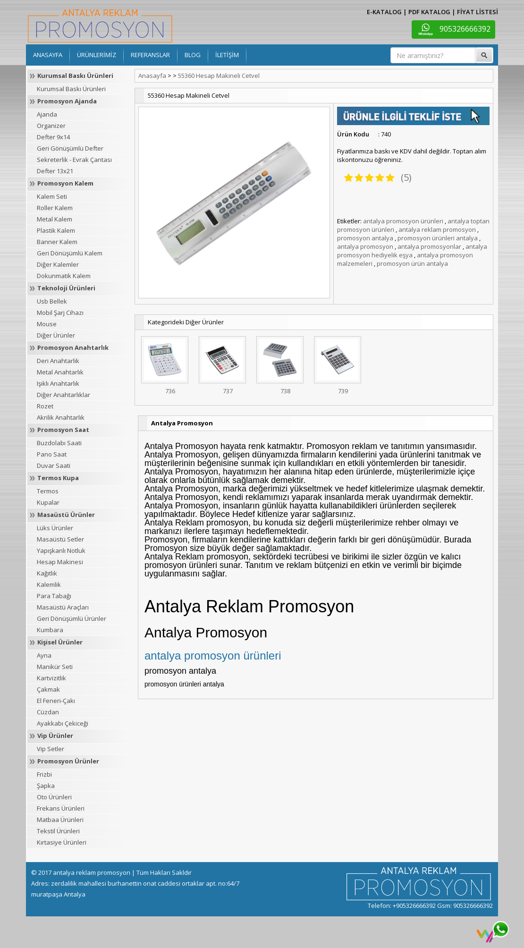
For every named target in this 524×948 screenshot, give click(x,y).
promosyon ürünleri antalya (437, 238)
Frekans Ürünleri (61, 808)
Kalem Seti (52, 196)
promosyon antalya (365, 238)
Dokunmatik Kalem (64, 275)
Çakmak (48, 689)
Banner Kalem (57, 241)
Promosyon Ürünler (68, 761)
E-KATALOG (384, 12)
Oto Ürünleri (54, 797)
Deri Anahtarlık (58, 360)
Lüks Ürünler (55, 528)
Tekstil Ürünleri (58, 831)
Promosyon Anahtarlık (73, 347)
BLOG (193, 55)
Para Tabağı (54, 596)
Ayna (44, 655)
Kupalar (48, 502)
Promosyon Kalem (65, 183)
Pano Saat (52, 454)
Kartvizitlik (51, 678)
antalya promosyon (365, 246)
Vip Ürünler (55, 735)
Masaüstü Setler (60, 539)
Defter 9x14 (53, 137)
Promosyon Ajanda (67, 101)
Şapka (46, 785)
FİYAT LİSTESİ (477, 12)
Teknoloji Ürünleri (66, 288)
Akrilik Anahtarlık (61, 417)
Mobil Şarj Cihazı (60, 312)
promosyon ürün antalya (412, 263)
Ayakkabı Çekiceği (62, 723)
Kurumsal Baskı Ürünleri (75, 75)
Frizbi (44, 774)
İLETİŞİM (227, 55)
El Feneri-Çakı (56, 700)
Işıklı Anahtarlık (58, 383)
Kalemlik (49, 584)
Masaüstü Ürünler (66, 514)
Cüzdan (48, 712)
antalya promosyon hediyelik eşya (412, 250)
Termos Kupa (58, 478)
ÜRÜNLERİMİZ (96, 55)
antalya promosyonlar (429, 246)
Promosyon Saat (63, 429)
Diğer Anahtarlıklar (63, 394)
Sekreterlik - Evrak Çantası (74, 159)
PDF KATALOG (429, 12)
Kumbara (50, 630)
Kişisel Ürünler (60, 642)
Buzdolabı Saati (59, 443)
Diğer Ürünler (56, 335)
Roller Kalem (55, 207)
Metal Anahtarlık (60, 372)
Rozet (45, 406)
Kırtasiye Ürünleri (61, 842)
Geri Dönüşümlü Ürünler (71, 618)
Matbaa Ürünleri (60, 819)
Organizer (51, 125)
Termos (48, 491)
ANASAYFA (47, 55)
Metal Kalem (54, 219)
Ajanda (47, 114)
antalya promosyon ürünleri (403, 221)
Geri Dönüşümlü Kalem (69, 253)
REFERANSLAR (150, 55)
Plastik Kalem (56, 230)
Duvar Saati (53, 465)
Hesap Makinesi (60, 562)
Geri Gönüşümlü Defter (70, 148)
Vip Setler (50, 749)
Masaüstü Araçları (63, 607)
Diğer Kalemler (58, 264)
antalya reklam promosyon (437, 229)
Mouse (47, 324)
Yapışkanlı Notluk (61, 550)
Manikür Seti (55, 666)
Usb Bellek (52, 301)
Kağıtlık (47, 573)
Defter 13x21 (55, 171)
